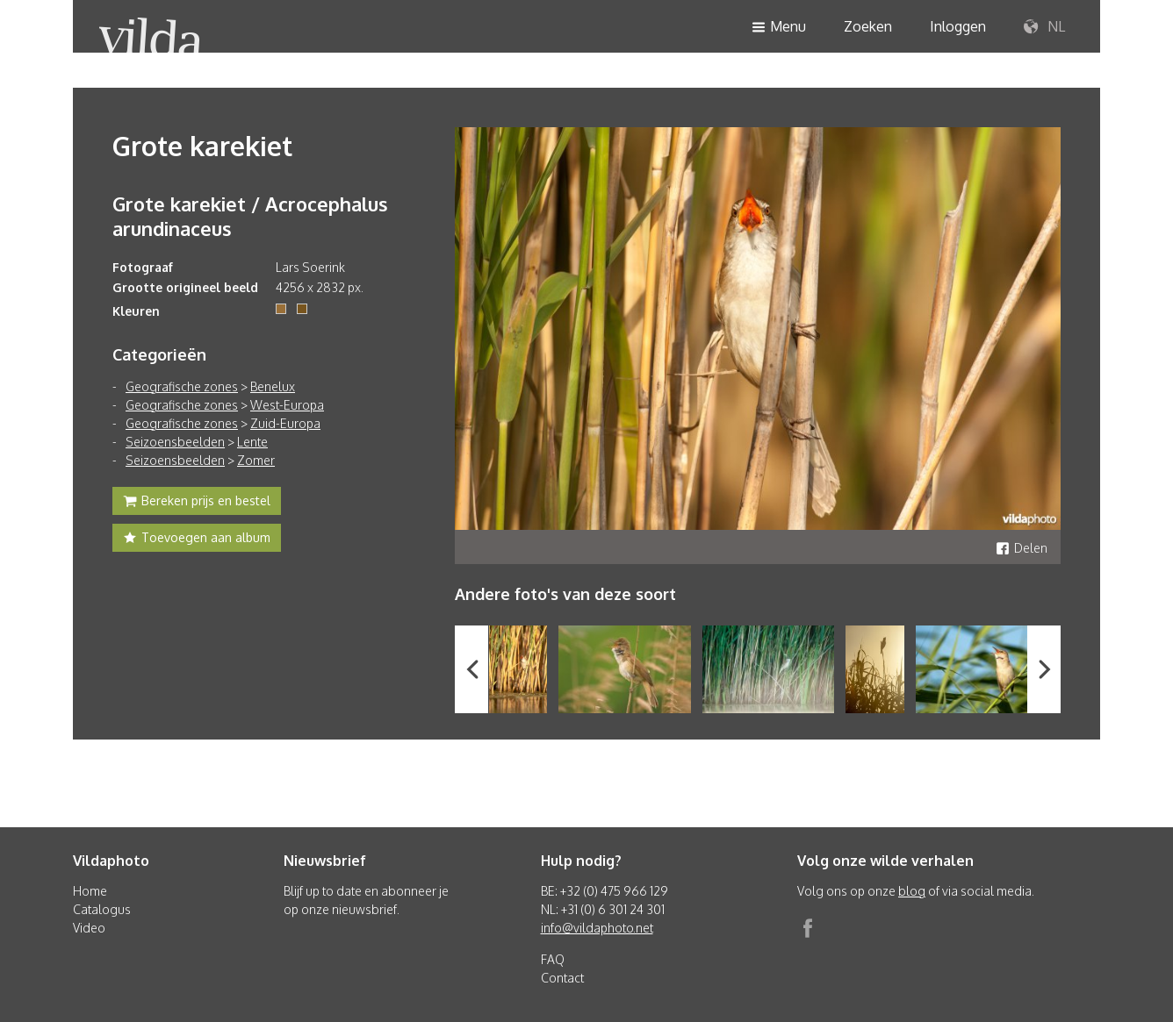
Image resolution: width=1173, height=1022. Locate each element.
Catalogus (102, 909)
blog (911, 890)
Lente (252, 441)
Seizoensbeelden (175, 441)
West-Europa (287, 404)
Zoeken (868, 26)
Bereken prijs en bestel (196, 502)
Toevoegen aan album (196, 539)
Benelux (272, 386)
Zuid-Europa (285, 423)
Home (90, 890)
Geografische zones (182, 386)
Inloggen (958, 26)
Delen (1021, 547)
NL (1044, 27)
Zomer (256, 460)
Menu (779, 28)
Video (89, 927)
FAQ (553, 959)
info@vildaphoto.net (597, 927)
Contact (562, 977)
